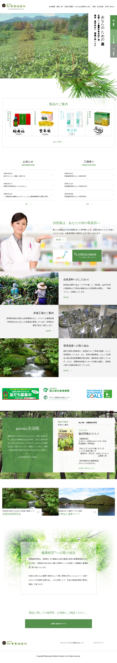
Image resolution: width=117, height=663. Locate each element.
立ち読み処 (113, 51)
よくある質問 (113, 37)
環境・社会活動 (98, 6)
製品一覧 (60, 6)
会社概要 (52, 6)
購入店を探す (113, 23)
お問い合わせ (109, 6)
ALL (26, 204)
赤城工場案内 (69, 6)
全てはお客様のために (83, 6)
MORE (58, 240)
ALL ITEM (57, 142)
